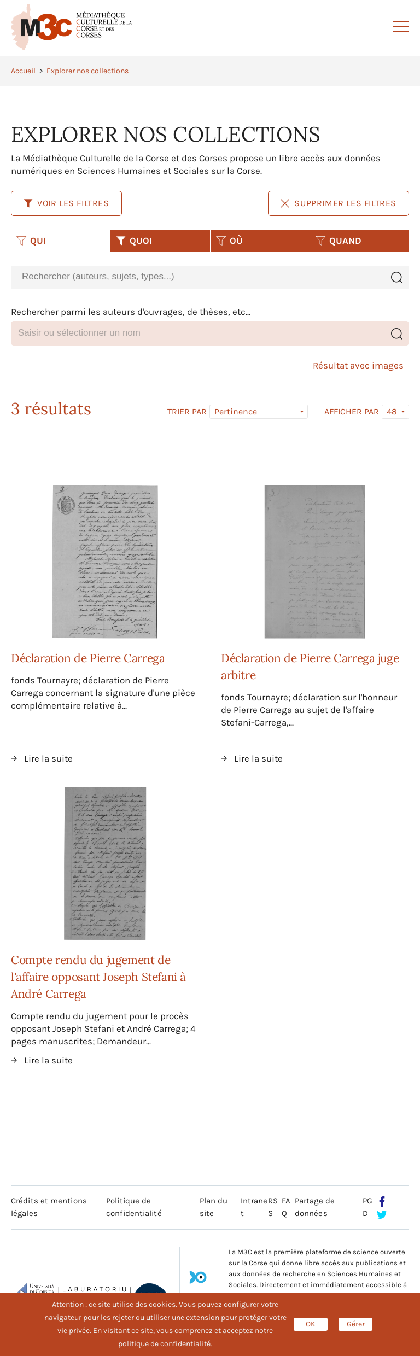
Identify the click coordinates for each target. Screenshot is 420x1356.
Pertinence (235, 411)
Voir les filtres (66, 203)
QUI (31, 240)
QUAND (338, 240)
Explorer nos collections (87, 70)
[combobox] (197, 277)
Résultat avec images (352, 365)
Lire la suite (48, 758)
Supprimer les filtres (338, 203)
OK (311, 1324)
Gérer (356, 1324)
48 (392, 411)
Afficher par (351, 411)
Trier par (187, 411)
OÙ (229, 240)
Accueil (23, 70)
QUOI (134, 240)
